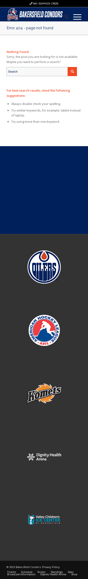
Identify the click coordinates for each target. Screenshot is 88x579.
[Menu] (75, 16)
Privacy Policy (51, 567)
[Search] (64, 16)
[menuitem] (64, 16)
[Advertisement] (44, 190)
